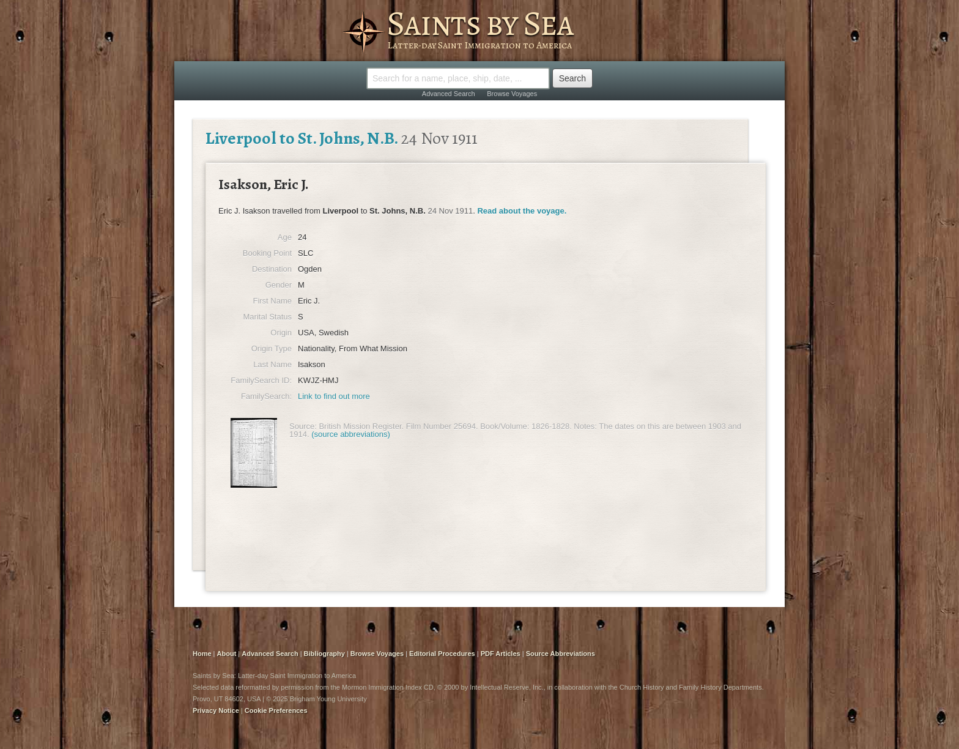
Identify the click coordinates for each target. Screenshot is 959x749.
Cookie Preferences (276, 710)
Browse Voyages (512, 93)
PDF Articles (500, 653)
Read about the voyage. (521, 210)
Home (202, 653)
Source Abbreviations (560, 653)
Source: (303, 426)
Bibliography (324, 653)
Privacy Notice (216, 710)
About (227, 653)
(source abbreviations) (350, 434)
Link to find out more (334, 396)
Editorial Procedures (442, 653)
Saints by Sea (480, 23)
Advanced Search (448, 93)
